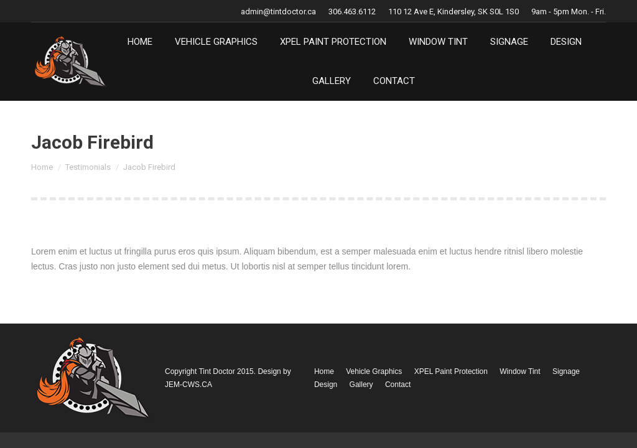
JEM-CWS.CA (188, 384)
